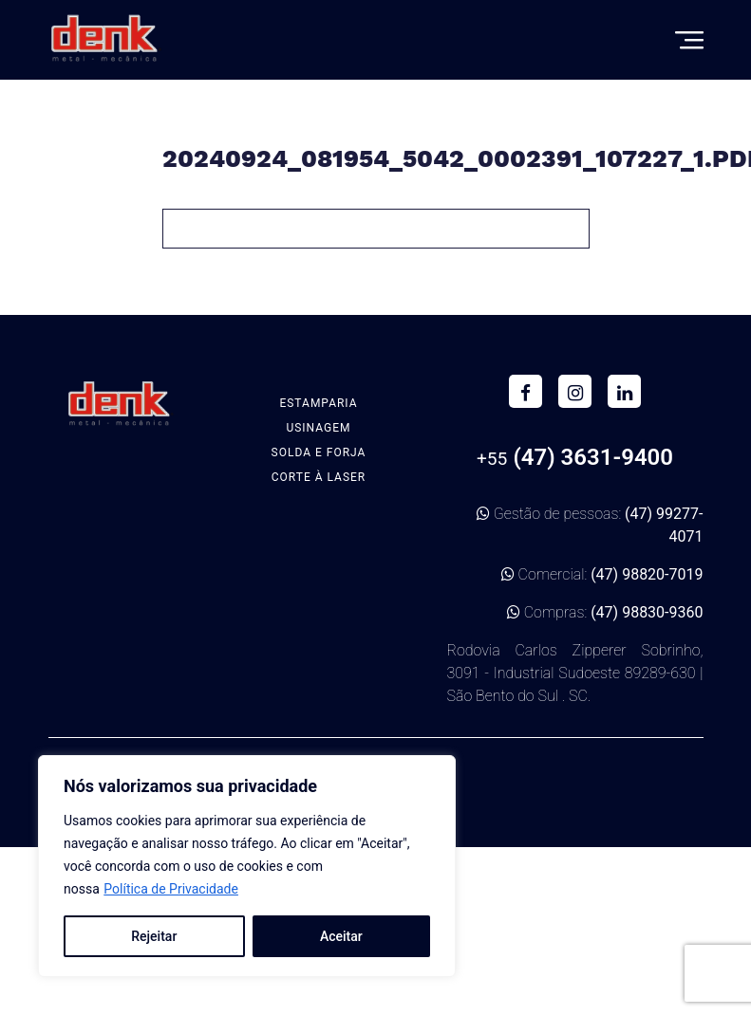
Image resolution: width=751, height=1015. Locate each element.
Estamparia (318, 403)
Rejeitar (154, 936)
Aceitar (341, 936)
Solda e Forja (319, 452)
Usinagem (318, 427)
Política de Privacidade (170, 888)
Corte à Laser (319, 477)
